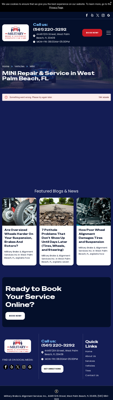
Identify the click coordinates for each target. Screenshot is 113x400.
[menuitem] (95, 351)
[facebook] (87, 15)
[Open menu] (108, 33)
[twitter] (97, 15)
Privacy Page (56, 7)
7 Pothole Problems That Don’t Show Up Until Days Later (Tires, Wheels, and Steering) (54, 240)
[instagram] (103, 15)
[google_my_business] (108, 15)
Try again (103, 97)
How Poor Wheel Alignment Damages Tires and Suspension (92, 236)
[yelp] (92, 15)
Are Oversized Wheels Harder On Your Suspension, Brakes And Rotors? (18, 238)
